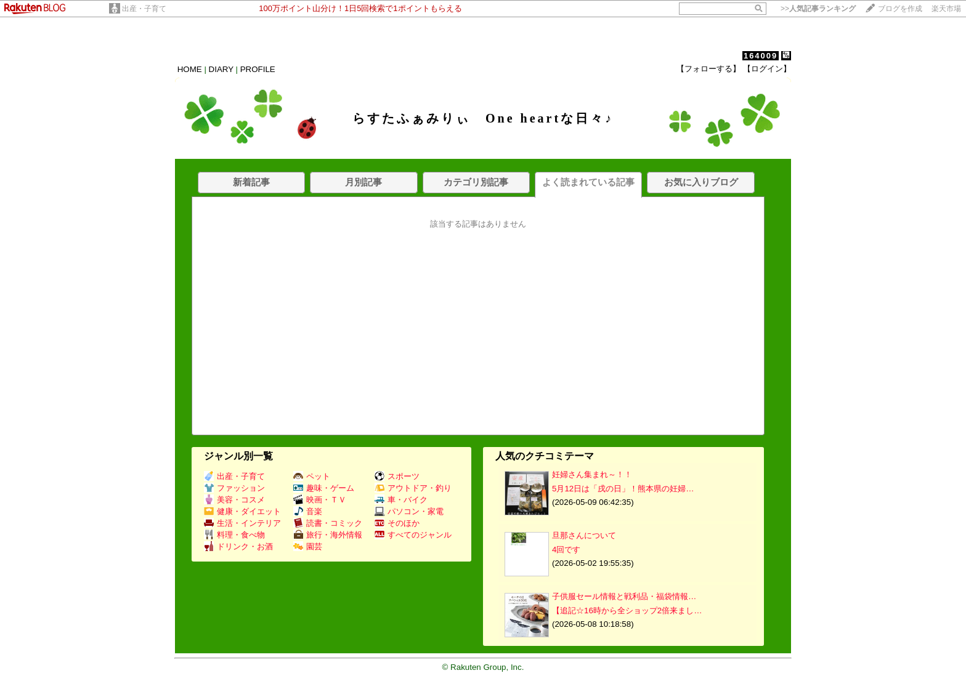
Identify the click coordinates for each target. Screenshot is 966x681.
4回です (566, 549)
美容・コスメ (234, 499)
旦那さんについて (584, 535)
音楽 (307, 511)
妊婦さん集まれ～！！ (592, 474)
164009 (760, 55)
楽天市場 (946, 8)
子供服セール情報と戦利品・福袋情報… (624, 596)
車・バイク (401, 499)
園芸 (307, 546)
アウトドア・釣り (413, 488)
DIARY (221, 69)
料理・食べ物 (234, 534)
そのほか (397, 523)
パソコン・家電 (409, 511)
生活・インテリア (242, 523)
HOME (189, 69)
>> (818, 8)
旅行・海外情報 (327, 534)
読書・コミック (327, 523)
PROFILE (257, 69)
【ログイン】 (767, 68)
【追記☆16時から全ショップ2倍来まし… (627, 610)
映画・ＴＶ (319, 499)
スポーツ (397, 476)
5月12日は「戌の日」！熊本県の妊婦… (623, 488)
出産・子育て (144, 8)
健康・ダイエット (242, 511)
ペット (311, 476)
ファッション (234, 488)
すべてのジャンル (413, 534)
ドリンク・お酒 (238, 546)
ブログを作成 (900, 8)
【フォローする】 (708, 68)
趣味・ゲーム (323, 488)
